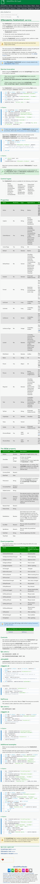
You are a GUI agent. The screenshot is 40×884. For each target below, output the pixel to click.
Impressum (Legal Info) (8, 871)
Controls (10, 631)
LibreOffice (4, 6)
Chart (37, 6)
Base (29, 6)
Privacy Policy (17, 871)
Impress (20, 6)
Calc (15, 6)
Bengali (37, 8)
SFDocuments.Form (22, 130)
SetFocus (24, 631)
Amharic (13, 8)
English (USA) (5, 8)
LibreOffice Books (20, 865)
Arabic (18, 8)
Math (33, 6)
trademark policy (6, 881)
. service (8, 848)
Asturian (24, 8)
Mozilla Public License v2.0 (9, 875)
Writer (11, 6)
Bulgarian (31, 8)
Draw (25, 6)
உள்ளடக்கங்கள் (5, 12)
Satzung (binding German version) (16, 873)
